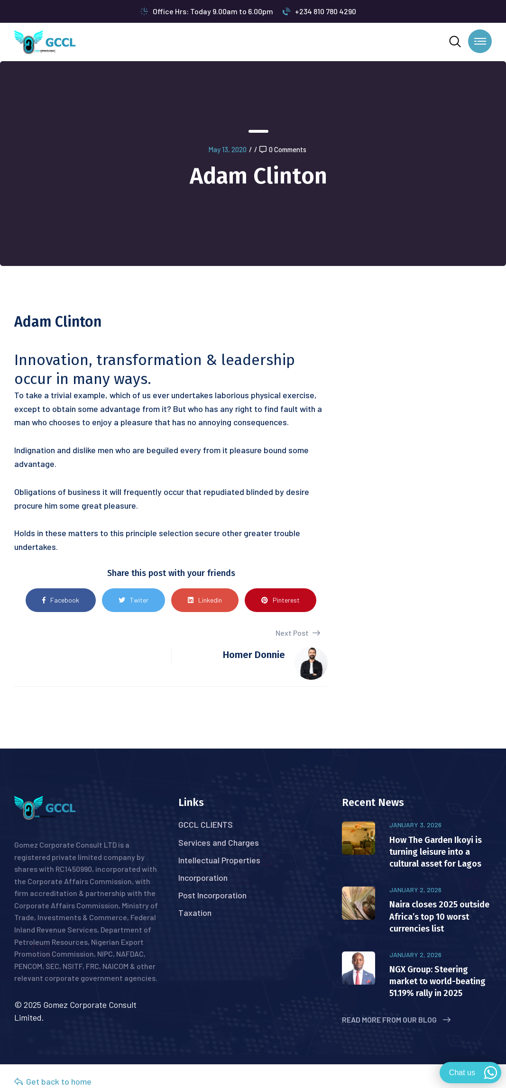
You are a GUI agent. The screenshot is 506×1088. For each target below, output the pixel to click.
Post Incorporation (212, 895)
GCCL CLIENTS (205, 824)
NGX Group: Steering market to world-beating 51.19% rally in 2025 (437, 981)
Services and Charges (218, 842)
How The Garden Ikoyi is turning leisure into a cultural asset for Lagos (435, 852)
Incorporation (203, 877)
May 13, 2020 (227, 149)
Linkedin (205, 600)
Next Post (298, 632)
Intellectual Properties (219, 860)
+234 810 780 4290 (319, 11)
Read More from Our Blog (396, 1019)
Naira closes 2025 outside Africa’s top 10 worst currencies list (439, 916)
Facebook (60, 600)
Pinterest (280, 600)
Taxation (195, 912)
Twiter (133, 600)
